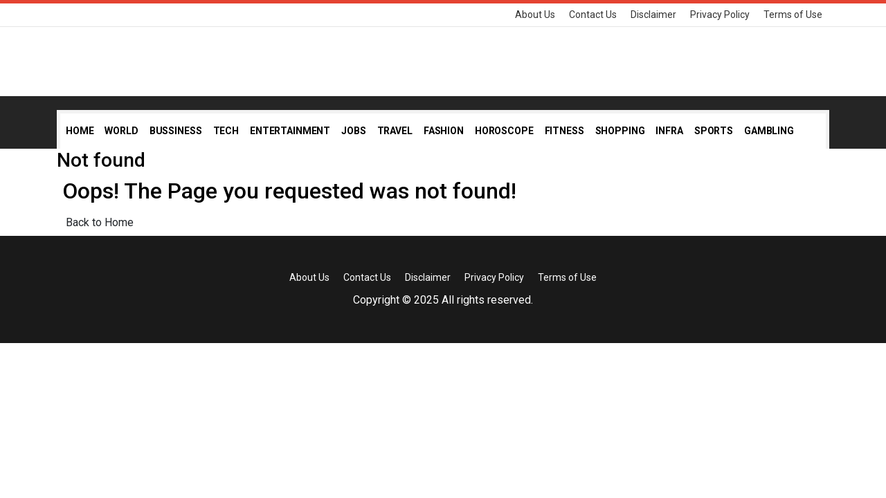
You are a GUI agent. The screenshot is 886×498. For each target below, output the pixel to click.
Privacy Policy (720, 14)
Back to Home (100, 222)
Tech (226, 130)
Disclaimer (653, 14)
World (121, 130)
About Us (535, 14)
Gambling (769, 130)
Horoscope (504, 130)
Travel (395, 130)
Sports (713, 130)
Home (79, 130)
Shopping (620, 130)
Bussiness (176, 130)
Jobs (353, 130)
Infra (669, 130)
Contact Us (593, 14)
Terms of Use (792, 14)
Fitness (564, 130)
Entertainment (290, 130)
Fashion (444, 130)
